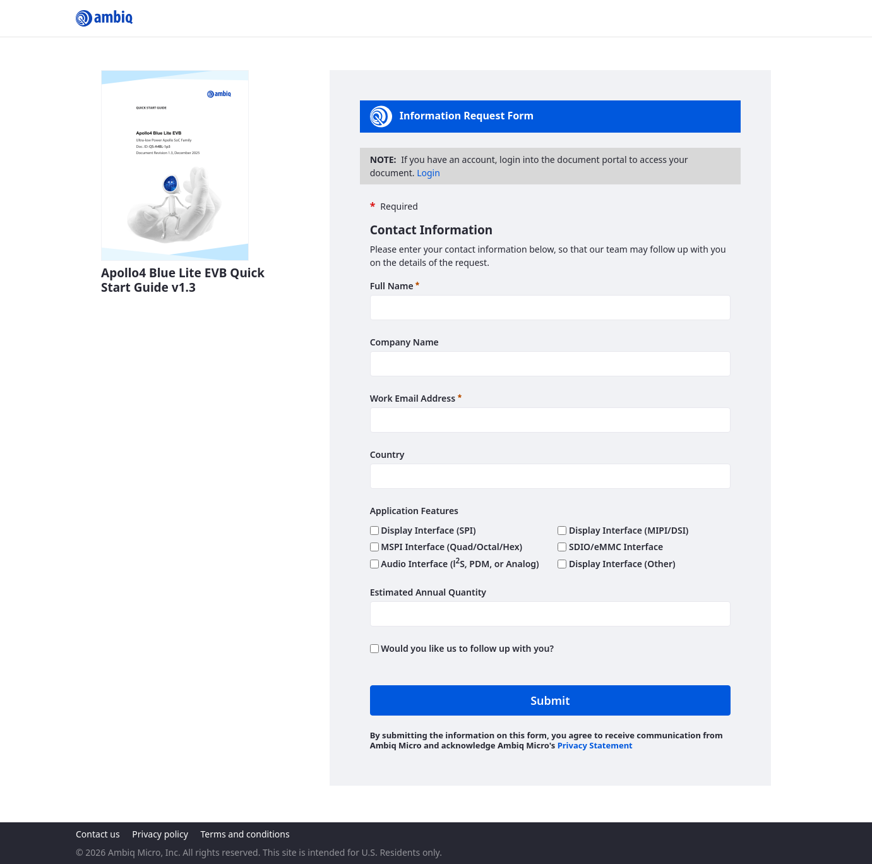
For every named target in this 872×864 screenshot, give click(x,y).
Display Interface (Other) (616, 564)
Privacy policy (160, 834)
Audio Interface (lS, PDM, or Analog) (454, 563)
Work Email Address (416, 398)
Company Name (404, 342)
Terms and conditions (244, 834)
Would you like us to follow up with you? (462, 648)
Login (428, 173)
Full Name (395, 285)
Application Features (414, 511)
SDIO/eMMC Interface (610, 547)
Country (387, 454)
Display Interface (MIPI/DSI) (623, 530)
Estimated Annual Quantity (428, 592)
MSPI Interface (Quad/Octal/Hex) (446, 547)
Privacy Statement (595, 745)
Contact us (98, 834)
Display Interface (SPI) (423, 530)
